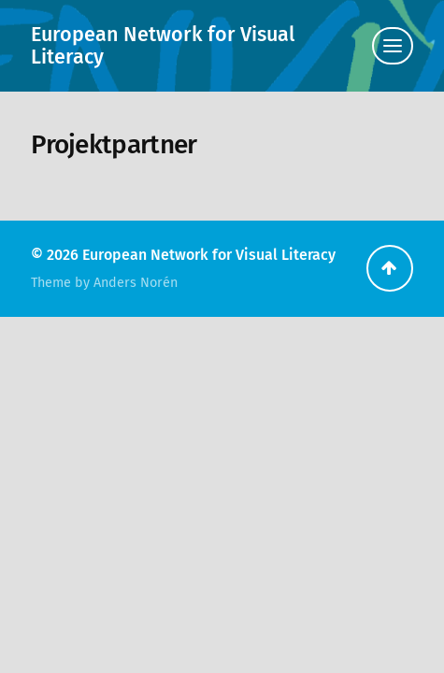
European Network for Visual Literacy (162, 45)
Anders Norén (135, 283)
